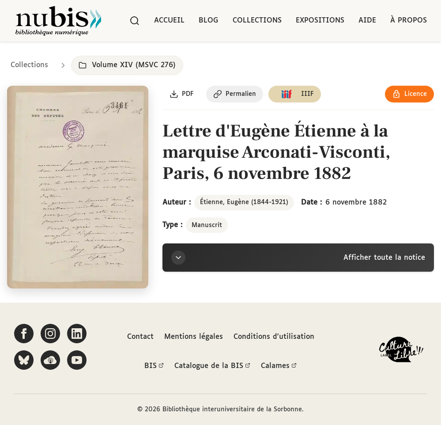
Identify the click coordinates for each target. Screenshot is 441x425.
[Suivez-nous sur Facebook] (24, 333)
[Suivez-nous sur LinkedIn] (77, 333)
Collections (257, 20)
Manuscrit (207, 225)
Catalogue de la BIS (212, 366)
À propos (408, 20)
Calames (279, 366)
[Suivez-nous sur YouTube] (77, 360)
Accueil (169, 20)
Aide (367, 20)
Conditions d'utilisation (274, 337)
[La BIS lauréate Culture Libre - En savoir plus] (401, 351)
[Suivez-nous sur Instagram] (50, 333)
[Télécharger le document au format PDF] (181, 94)
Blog (209, 20)
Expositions (320, 20)
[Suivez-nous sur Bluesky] (24, 360)
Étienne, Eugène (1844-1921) (244, 202)
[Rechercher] (134, 20)
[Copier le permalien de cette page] (234, 94)
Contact (140, 337)
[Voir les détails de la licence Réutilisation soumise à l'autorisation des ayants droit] (409, 94)
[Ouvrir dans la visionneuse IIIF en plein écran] (77, 187)
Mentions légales (193, 337)
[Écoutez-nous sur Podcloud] (50, 360)
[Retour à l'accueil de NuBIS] (58, 20)
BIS (154, 366)
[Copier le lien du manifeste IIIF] (294, 94)
